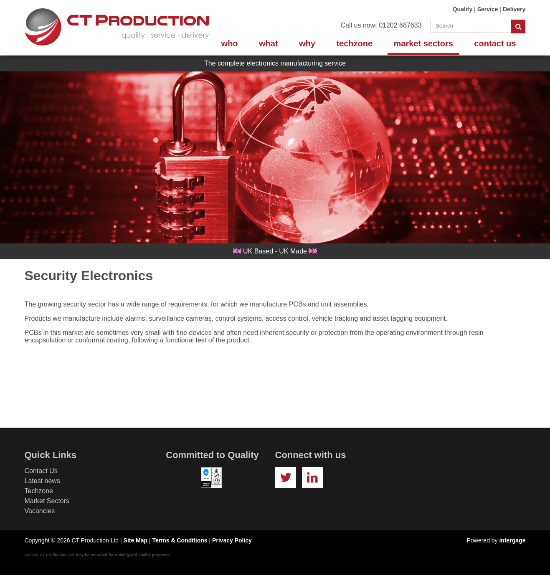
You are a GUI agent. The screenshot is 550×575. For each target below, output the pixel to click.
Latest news (42, 480)
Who (229, 43)
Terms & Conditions (180, 540)
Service (487, 9)
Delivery (514, 9)
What (268, 43)
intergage (512, 540)
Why (307, 43)
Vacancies (40, 510)
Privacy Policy (232, 540)
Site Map (136, 540)
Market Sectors (423, 43)
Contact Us (495, 43)
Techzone (354, 43)
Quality (462, 9)
